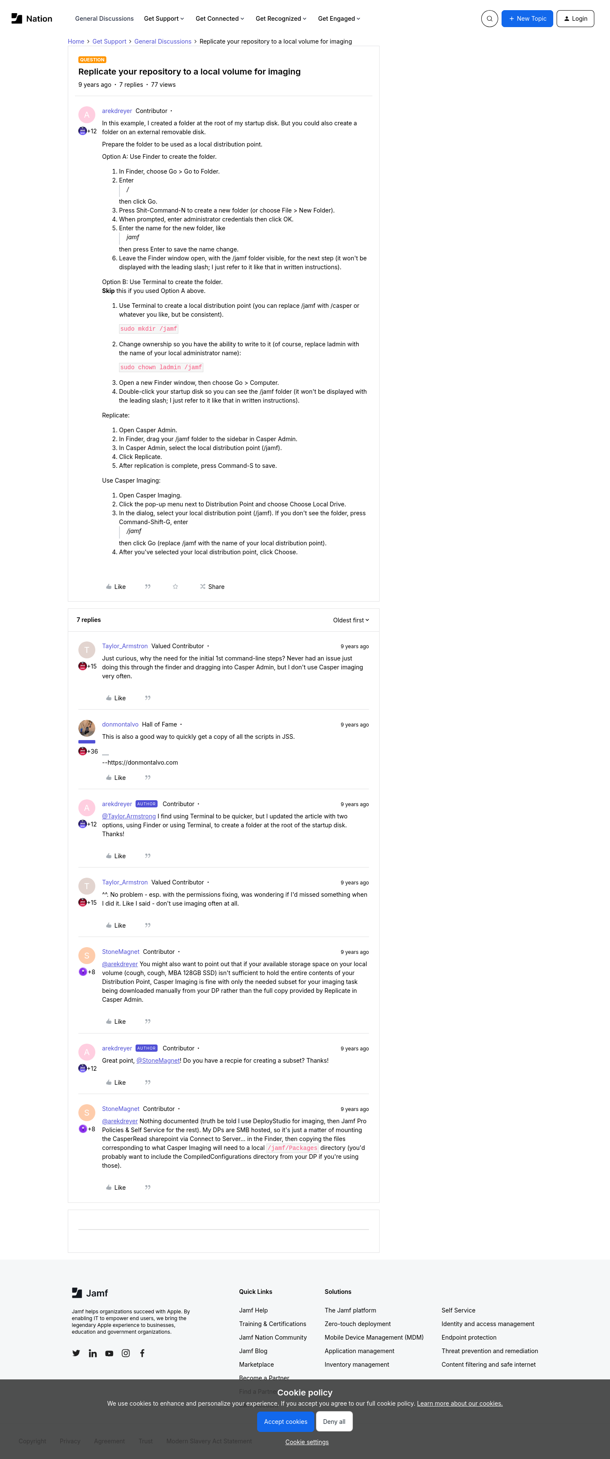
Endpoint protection (469, 1337)
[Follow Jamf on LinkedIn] (93, 1353)
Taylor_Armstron (125, 645)
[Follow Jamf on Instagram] (126, 1353)
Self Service (459, 1310)
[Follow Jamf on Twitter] (76, 1353)
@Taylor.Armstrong (129, 816)
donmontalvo (120, 724)
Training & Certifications (273, 1323)
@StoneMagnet (158, 1060)
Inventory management (357, 1364)
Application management (359, 1350)
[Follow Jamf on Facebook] (142, 1353)
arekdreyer (117, 110)
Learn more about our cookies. (460, 1403)
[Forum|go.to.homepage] (32, 18)
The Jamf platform (351, 1310)
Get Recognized (282, 18)
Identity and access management (488, 1323)
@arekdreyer (120, 963)
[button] (527, 18)
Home (76, 41)
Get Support (165, 18)
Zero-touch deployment (358, 1323)
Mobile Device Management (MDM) (374, 1337)
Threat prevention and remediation (490, 1350)
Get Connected (221, 18)
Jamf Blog (253, 1350)
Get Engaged (340, 18)
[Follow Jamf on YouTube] (109, 1353)
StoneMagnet (120, 951)
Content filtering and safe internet (489, 1364)
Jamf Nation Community (273, 1337)
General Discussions (104, 18)
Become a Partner (264, 1378)
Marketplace (256, 1364)
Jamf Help (253, 1310)
